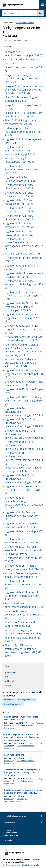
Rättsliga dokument (26, 699)
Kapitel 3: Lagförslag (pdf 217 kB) (23, 253)
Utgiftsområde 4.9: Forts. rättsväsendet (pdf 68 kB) (19, 232)
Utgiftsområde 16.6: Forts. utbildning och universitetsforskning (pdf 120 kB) (24, 445)
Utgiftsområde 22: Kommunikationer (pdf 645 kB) (22, 540)
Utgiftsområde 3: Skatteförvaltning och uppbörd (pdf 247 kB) (22, 169)
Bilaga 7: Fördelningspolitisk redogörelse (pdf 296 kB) (20, 122)
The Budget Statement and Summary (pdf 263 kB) (20, 624)
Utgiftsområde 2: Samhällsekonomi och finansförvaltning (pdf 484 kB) (21, 150)
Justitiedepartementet (26, 725)
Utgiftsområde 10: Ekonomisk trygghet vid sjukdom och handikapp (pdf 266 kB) (21, 307)
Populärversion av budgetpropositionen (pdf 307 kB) (24, 605)
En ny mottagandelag (14, 754)
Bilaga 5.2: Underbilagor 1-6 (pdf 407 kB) (23, 106)
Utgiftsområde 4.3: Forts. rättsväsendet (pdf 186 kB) (19, 186)
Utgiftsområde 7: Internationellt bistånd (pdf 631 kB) (22, 267)
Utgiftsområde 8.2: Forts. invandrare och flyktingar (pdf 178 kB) (24, 284)
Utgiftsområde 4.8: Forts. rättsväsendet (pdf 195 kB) (19, 225)
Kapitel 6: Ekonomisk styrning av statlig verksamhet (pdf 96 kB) (23, 575)
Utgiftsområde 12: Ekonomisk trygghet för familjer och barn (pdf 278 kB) (24, 329)
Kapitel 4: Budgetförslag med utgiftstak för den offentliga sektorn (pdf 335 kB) (21, 363)
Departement (23, 823)
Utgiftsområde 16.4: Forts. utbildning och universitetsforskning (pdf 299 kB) (24, 412)
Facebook (11, 672)
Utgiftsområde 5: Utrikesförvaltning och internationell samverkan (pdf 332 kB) (24, 244)
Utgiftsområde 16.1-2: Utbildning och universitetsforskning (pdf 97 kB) (23, 400)
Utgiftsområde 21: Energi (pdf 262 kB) (24, 533)
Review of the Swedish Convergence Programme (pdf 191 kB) (24, 614)
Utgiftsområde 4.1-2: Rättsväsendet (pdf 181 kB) (20, 178)
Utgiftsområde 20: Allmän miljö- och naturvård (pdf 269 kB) (23, 525)
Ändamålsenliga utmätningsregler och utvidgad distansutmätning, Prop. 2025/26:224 (22, 772)
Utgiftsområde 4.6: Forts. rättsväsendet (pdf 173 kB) (19, 209)
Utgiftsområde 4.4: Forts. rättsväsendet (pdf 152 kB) (19, 194)
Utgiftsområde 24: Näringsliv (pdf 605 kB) (23, 559)
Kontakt (8, 840)
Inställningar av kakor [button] (31, 865)
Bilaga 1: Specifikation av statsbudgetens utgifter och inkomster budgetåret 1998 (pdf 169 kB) (23, 650)
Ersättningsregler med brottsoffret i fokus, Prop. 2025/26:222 (21, 718)
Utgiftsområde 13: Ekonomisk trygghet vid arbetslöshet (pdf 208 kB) (24, 374)
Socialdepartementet (12, 801)
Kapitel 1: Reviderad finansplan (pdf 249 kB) (22, 61)
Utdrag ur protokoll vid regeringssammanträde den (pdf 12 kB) (23, 132)
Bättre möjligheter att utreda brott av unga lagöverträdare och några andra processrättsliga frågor (21, 737)
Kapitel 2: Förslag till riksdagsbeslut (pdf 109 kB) (20, 160)
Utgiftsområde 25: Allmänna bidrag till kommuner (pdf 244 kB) (24, 567)
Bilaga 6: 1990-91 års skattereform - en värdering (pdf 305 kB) (24, 114)
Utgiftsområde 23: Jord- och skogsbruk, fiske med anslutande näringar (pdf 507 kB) (23, 550)
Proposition (9, 699)
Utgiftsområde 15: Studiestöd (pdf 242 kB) (24, 391)
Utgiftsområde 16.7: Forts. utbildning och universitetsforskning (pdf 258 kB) (24, 456)
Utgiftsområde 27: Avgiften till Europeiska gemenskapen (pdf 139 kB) (22, 596)
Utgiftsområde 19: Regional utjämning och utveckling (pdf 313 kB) (24, 516)
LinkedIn (11, 681)
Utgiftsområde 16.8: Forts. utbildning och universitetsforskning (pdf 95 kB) (23, 479)
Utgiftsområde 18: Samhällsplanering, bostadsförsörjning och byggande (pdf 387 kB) (24, 503)
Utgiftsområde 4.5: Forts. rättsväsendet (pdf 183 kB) (19, 202)
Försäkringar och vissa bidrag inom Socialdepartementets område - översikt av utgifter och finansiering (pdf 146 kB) (23, 350)
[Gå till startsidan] (12, 4)
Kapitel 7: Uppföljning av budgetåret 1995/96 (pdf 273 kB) (23, 631)
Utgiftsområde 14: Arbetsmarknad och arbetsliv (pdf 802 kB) (24, 383)
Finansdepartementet (25, 22)
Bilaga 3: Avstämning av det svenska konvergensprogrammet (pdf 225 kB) (23, 78)
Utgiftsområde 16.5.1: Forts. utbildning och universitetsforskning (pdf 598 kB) (24, 423)
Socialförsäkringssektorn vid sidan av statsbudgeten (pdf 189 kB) (24, 338)
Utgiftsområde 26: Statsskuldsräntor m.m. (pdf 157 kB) (23, 584)
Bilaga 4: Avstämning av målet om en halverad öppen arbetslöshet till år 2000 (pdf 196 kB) (24, 89)
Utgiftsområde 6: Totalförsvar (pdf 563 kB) (24, 259)
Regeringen (9, 728)
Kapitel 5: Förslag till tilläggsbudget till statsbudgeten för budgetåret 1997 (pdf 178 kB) (23, 467)
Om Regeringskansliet (11, 865)
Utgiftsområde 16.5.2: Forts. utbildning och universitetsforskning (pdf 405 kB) (24, 434)
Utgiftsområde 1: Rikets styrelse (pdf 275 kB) (23, 141)
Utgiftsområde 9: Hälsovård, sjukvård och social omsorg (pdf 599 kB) (23, 295)
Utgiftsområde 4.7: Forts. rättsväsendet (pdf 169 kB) (19, 217)
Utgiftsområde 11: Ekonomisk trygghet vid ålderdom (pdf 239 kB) (22, 318)
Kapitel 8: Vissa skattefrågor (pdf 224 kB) (23, 639)
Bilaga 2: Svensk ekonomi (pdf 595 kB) (24, 69)
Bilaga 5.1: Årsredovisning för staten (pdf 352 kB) (21, 99)
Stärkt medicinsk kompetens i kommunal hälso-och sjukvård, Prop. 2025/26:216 (23, 791)
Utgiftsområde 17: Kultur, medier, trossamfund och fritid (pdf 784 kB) (24, 490)
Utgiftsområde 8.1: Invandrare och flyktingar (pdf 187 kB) (24, 275)
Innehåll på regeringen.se (23, 816)
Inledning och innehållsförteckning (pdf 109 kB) (23, 53)
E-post (10, 685)
